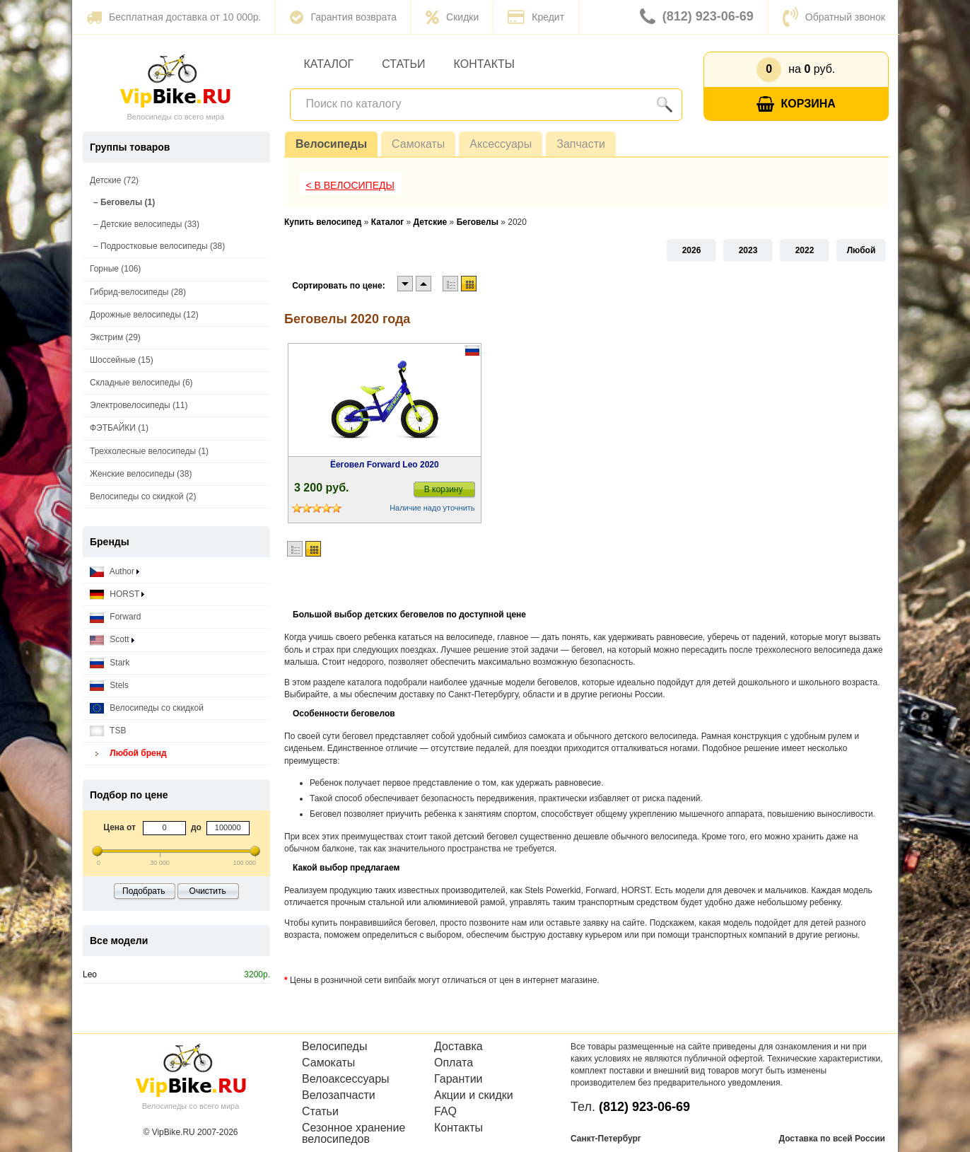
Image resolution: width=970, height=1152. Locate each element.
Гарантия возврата (343, 17)
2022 (804, 250)
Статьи (403, 64)
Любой (861, 250)
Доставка (458, 1046)
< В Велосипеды (350, 185)
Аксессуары (500, 144)
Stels (109, 685)
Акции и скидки (473, 1095)
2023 (748, 250)
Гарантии (458, 1079)
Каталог (329, 64)
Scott (112, 639)
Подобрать (143, 891)
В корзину (443, 489)
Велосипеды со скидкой (147, 708)
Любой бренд (128, 753)
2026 (691, 250)
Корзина (796, 104)
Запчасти (580, 144)
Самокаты (418, 144)
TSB (108, 731)
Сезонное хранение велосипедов (353, 1133)
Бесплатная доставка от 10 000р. (173, 17)
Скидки (452, 17)
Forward (115, 617)
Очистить (207, 891)
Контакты (484, 64)
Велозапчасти (338, 1095)
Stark (109, 663)
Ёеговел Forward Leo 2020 (384, 465)
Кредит (536, 17)
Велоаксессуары (346, 1079)
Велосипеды (331, 144)
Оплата (453, 1063)
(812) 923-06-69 (697, 17)
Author (114, 571)
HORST (117, 594)
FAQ (445, 1111)
